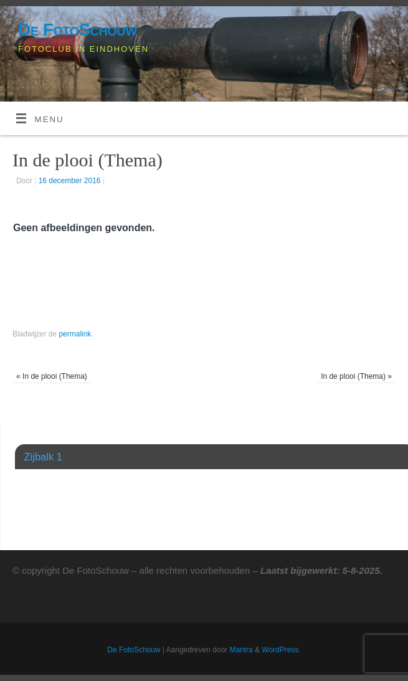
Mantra (240, 649)
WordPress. (281, 649)
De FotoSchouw (77, 29)
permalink (75, 334)
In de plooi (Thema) (51, 376)
